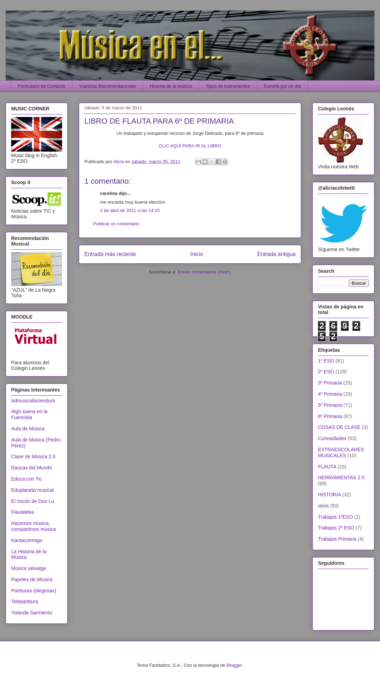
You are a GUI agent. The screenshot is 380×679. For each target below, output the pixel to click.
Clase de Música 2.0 (33, 456)
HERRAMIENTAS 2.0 (341, 477)
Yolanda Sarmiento (31, 612)
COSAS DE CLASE (339, 427)
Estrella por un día (282, 86)
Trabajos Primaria (337, 539)
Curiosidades (332, 438)
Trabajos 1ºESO (335, 517)
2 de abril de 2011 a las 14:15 (130, 210)
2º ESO (326, 371)
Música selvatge (28, 568)
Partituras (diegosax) (33, 590)
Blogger (234, 665)
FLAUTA (327, 466)
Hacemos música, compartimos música (33, 526)
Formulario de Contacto (42, 86)
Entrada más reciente (110, 254)
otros (323, 506)
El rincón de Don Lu (32, 501)
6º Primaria (330, 416)
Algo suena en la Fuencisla (29, 414)
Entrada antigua (276, 254)
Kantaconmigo (27, 540)
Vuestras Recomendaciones (107, 86)
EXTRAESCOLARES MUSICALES (341, 452)
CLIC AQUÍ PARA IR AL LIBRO (190, 145)
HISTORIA (329, 494)
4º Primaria (330, 394)
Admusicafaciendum (33, 400)
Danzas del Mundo (31, 467)
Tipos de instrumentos (228, 86)
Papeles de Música (31, 579)
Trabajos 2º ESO (336, 528)
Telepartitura (24, 601)
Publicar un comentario (116, 223)
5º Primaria (330, 405)
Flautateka (22, 512)
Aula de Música (28, 428)
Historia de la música (171, 86)
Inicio (196, 254)
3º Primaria (330, 383)
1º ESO (326, 361)
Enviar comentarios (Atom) (204, 272)
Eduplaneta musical (32, 490)
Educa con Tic (26, 479)
